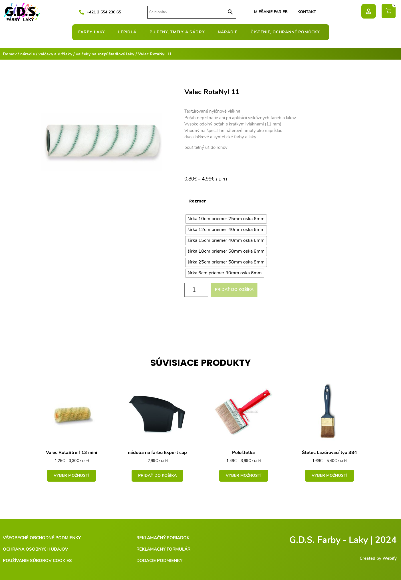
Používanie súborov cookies (37, 560)
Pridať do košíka (234, 289)
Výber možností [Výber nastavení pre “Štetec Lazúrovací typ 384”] (329, 475)
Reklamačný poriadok (163, 538)
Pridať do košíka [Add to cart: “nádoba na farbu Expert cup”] (157, 475)
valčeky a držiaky (55, 54)
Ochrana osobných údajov (35, 549)
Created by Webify (378, 558)
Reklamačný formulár (163, 549)
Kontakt (306, 12)
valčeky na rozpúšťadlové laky (105, 54)
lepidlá (128, 32)
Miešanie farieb (271, 12)
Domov (10, 54)
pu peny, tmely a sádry (179, 32)
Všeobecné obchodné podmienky (42, 538)
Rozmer (197, 201)
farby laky (93, 32)
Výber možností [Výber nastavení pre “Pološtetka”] (243, 475)
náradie (229, 32)
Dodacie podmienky (159, 560)
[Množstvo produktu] (196, 290)
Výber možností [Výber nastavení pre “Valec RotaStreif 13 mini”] (71, 475)
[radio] (226, 219)
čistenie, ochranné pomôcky (287, 32)
